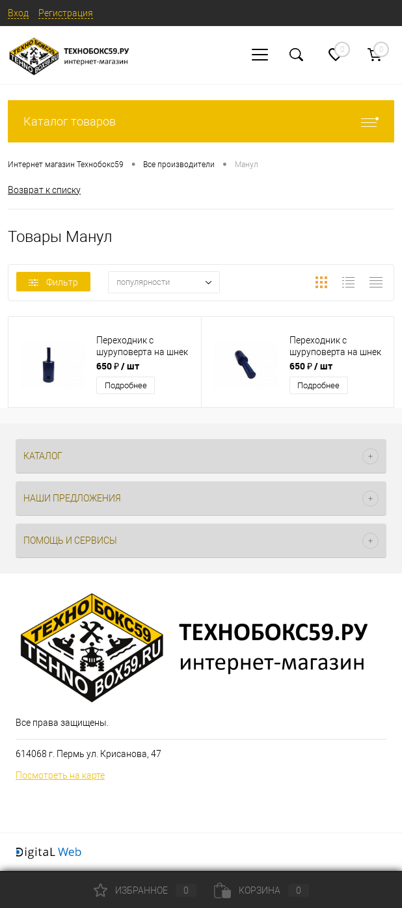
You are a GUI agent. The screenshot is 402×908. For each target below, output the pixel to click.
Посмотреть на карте (60, 775)
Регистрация (65, 13)
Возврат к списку (44, 190)
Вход (18, 13)
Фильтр (53, 282)
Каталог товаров (201, 121)
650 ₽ (117, 366)
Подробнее (126, 385)
